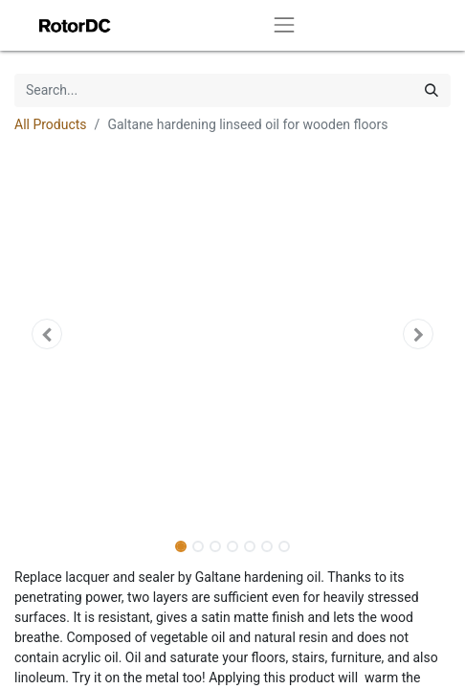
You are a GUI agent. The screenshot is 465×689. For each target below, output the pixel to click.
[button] (46, 334)
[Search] (431, 90)
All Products (50, 124)
